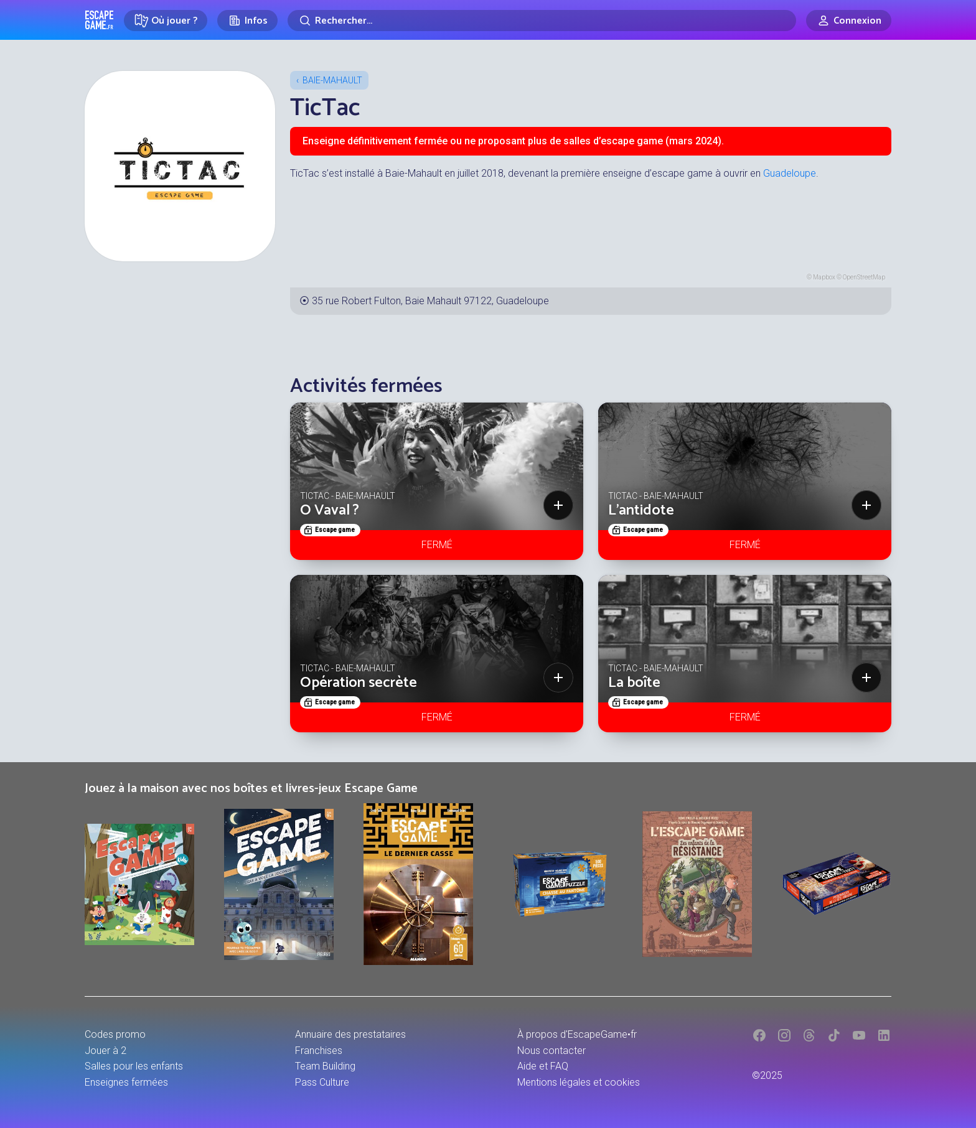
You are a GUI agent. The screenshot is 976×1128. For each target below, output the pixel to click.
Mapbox (824, 277)
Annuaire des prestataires (350, 1034)
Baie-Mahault (332, 80)
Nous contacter (551, 1050)
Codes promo (115, 1034)
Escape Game (99, 20)
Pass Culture (322, 1082)
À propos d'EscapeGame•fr (577, 1034)
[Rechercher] (542, 20)
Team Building (325, 1066)
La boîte (634, 683)
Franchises (318, 1050)
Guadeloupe (789, 173)
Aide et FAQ (542, 1066)
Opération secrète (358, 683)
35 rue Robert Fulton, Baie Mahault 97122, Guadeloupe (430, 301)
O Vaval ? (329, 510)
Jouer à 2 (105, 1050)
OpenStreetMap (864, 277)
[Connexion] (848, 20)
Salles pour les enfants (134, 1066)
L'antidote (641, 510)
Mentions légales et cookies (578, 1082)
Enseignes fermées (126, 1082)
